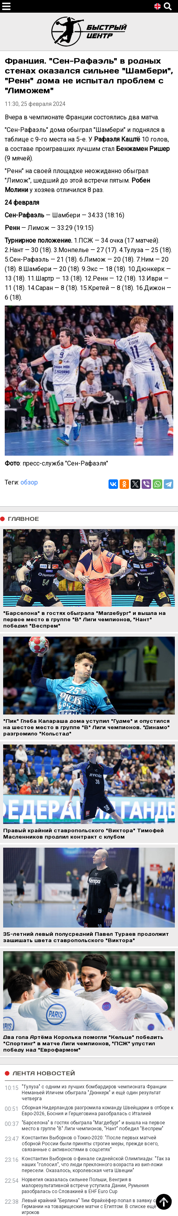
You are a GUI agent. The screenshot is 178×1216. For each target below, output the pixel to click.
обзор (29, 482)
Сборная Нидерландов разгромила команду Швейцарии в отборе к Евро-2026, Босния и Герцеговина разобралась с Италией (97, 1110)
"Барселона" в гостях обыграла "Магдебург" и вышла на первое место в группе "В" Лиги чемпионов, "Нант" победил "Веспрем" (93, 1125)
